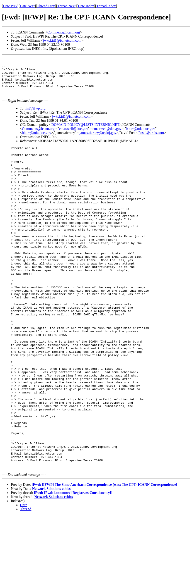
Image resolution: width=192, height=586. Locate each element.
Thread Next (66, 6)
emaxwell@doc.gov (73, 135)
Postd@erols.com (151, 139)
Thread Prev (46, 6)
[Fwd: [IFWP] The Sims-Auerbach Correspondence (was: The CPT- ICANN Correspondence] (104, 556)
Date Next (27, 6)
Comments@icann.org (63, 32)
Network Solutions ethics (51, 560)
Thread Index (106, 6)
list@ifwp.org (35, 115)
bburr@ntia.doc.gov (140, 135)
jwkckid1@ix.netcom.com (62, 40)
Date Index (86, 6)
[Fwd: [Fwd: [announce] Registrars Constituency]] (73, 564)
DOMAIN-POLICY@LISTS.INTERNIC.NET (85, 131)
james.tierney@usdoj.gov (97, 139)
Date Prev (10, 6)
